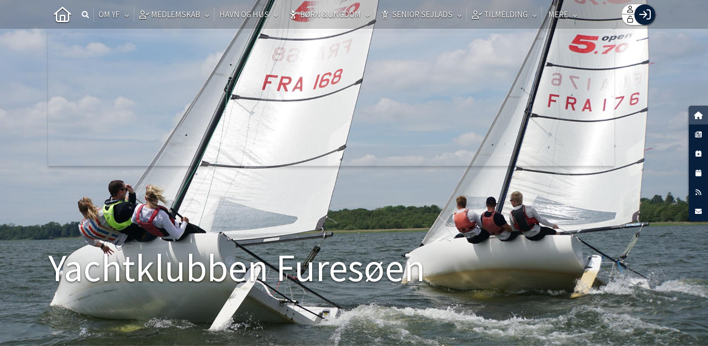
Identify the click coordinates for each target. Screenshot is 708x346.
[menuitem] (62, 14)
